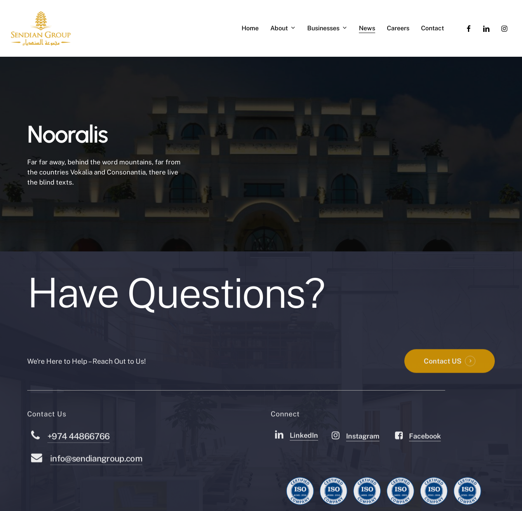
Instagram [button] (362, 452)
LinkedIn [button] (304, 451)
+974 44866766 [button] (78, 452)
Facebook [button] (425, 452)
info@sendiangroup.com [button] (96, 474)
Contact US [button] (442, 377)
